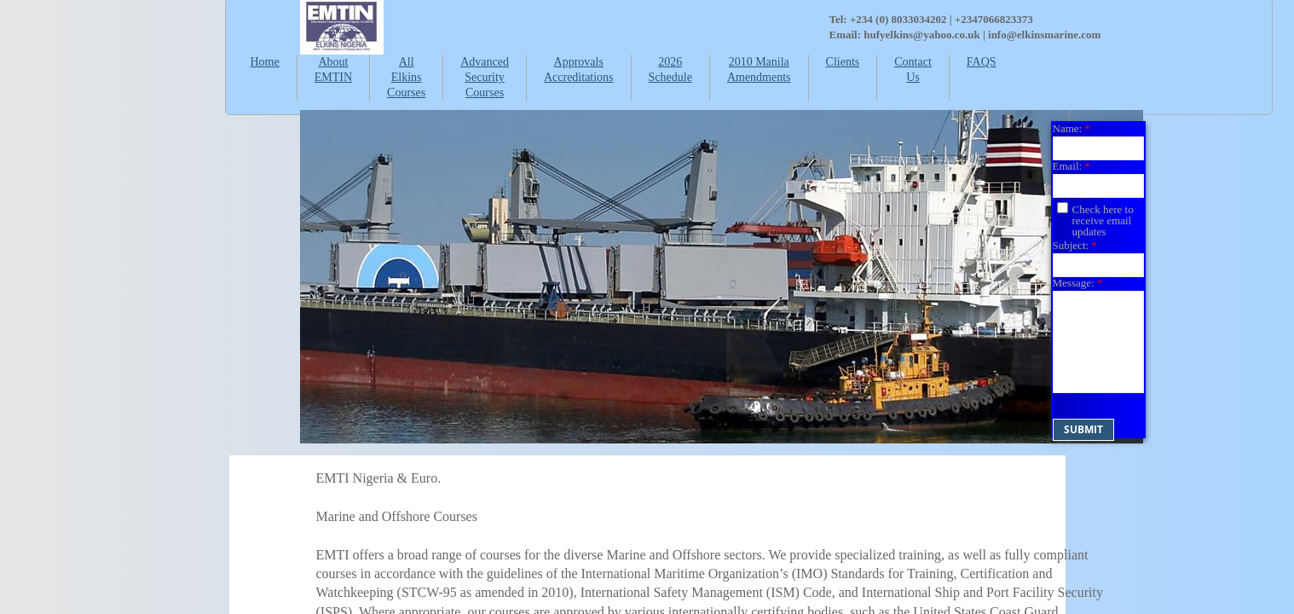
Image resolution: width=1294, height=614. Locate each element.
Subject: (1075, 245)
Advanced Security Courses (484, 77)
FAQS (981, 61)
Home (265, 61)
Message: (1078, 282)
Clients (843, 61)
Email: (1071, 165)
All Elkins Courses (406, 77)
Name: (1071, 128)
